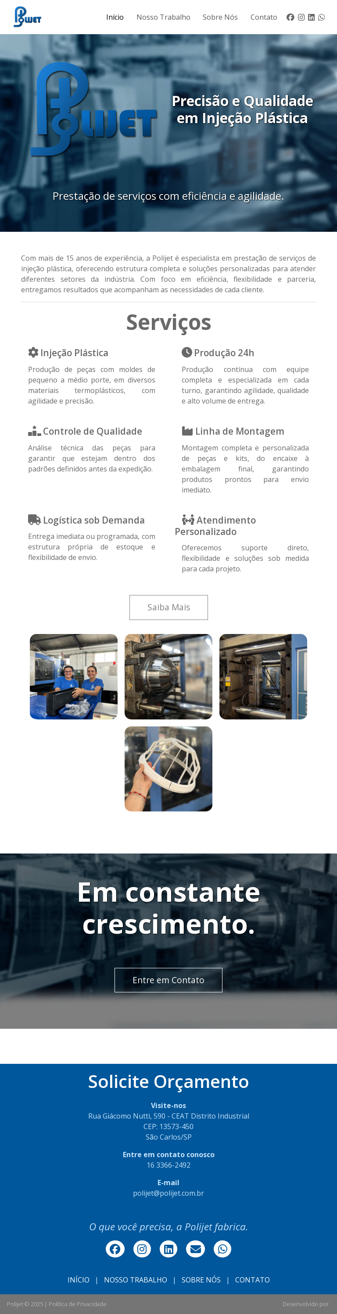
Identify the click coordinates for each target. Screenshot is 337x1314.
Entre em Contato (168, 980)
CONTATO (252, 1280)
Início (115, 17)
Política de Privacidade (78, 1304)
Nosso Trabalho (163, 17)
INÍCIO (79, 1280)
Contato (264, 17)
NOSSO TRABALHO (135, 1280)
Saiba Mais (168, 607)
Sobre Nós (220, 17)
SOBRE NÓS (201, 1280)
